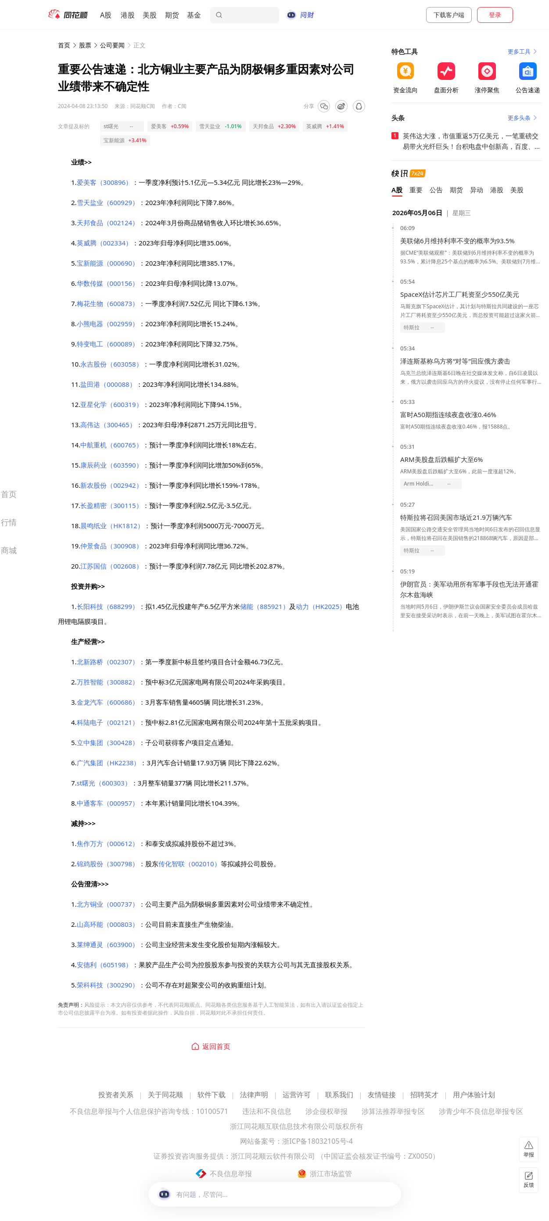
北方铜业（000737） (108, 904)
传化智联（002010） (189, 863)
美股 (150, 15)
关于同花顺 (165, 1095)
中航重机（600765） (111, 444)
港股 (128, 15)
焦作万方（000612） (108, 843)
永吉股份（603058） (111, 364)
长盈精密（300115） (111, 505)
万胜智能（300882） (108, 681)
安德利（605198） (104, 964)
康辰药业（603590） (111, 465)
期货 (172, 15)
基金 (194, 15)
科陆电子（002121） (108, 722)
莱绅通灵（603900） (108, 944)
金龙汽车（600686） (108, 702)
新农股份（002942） (111, 485)
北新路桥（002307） (108, 661)
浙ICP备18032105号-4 (317, 1142)
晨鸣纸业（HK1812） (112, 525)
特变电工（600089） (108, 343)
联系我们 (339, 1095)
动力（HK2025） (321, 606)
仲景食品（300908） (111, 545)
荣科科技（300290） (108, 984)
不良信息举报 (231, 1173)
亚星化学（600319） (111, 404)
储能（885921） (264, 606)
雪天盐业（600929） (108, 202)
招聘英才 (424, 1095)
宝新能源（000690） (108, 263)
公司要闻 (112, 45)
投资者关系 (115, 1095)
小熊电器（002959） (108, 323)
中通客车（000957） (108, 803)
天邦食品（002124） (108, 222)
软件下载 (211, 1095)
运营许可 (297, 1095)
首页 (64, 45)
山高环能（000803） (108, 924)
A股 (105, 15)
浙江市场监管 (331, 1173)
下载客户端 (449, 15)
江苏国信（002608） (111, 566)
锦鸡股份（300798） (108, 863)
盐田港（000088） (108, 384)
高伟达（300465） (108, 424)
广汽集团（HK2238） (108, 762)
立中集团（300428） (108, 742)
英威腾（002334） (104, 242)
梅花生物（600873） (108, 303)
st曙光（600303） (104, 782)
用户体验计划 (474, 1095)
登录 (495, 15)
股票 (85, 45)
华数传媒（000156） (108, 283)
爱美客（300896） (104, 182)
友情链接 (382, 1095)
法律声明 (254, 1095)
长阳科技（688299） (108, 606)
